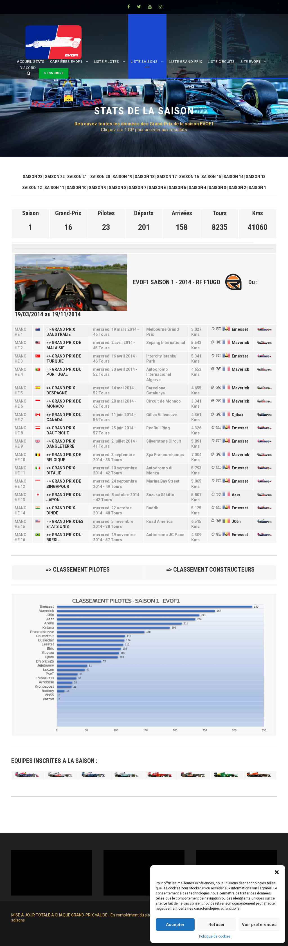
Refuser (216, 924)
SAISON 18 (144, 176)
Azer (236, 494)
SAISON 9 (97, 187)
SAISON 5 (177, 187)
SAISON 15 (211, 176)
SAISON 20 (100, 176)
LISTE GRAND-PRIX (185, 61)
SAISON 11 (54, 187)
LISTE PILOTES (106, 61)
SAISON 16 (189, 176)
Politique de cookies (215, 936)
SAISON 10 (76, 187)
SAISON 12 (32, 187)
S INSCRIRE (54, 73)
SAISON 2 (237, 187)
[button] (277, 872)
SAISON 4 (197, 187)
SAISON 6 (157, 187)
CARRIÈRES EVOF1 (66, 61)
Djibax (237, 414)
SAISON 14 (233, 176)
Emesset (240, 329)
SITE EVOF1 (250, 61)
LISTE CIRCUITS (221, 61)
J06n (236, 521)
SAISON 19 (122, 176)
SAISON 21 (77, 176)
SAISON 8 (117, 187)
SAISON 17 (167, 176)
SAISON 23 (32, 176)
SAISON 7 (137, 187)
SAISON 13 (256, 176)
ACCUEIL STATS (30, 61)
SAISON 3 (217, 187)
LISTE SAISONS (144, 61)
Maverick (240, 342)
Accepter (175, 924)
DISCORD (28, 68)
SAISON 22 (55, 176)
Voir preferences (259, 924)
